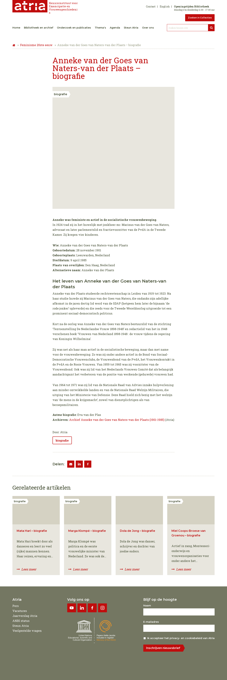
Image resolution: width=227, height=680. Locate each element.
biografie (62, 440)
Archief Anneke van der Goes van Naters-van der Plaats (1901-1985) (116, 420)
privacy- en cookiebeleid (186, 638)
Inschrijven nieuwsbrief (163, 648)
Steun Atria (131, 27)
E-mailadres (151, 621)
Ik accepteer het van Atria (181, 638)
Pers (15, 606)
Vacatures (19, 611)
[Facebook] (87, 464)
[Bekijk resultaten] (211, 27)
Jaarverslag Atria (24, 616)
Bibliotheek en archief (38, 27)
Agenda (115, 27)
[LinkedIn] (79, 464)
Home (16, 27)
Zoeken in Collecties (200, 17)
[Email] (70, 464)
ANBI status (20, 621)
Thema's (100, 27)
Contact (151, 6)
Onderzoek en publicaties (74, 27)
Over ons (148, 27)
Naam (147, 605)
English (165, 6)
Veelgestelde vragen (27, 630)
